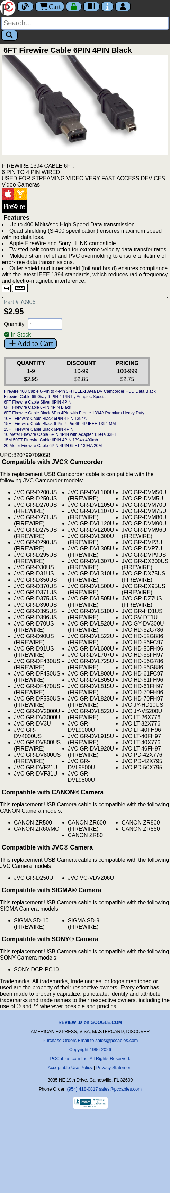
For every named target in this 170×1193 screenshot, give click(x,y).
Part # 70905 (20, 302)
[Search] (85, 23)
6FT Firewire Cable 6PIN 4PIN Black (37, 407)
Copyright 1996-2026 (90, 1049)
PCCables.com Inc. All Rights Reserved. (90, 1058)
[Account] (123, 6)
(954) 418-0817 (82, 1089)
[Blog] (25, 6)
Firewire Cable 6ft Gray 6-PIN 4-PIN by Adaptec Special (55, 396)
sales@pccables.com (120, 1089)
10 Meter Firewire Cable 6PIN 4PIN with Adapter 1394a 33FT (60, 434)
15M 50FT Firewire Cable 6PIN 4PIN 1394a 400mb (51, 440)
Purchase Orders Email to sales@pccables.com (90, 1040)
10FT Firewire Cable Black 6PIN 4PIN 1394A (45, 418)
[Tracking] (91, 6)
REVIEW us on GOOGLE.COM (90, 1022)
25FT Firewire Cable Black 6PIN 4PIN (38, 429)
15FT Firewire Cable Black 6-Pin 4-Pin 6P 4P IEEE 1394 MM (60, 423)
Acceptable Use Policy (70, 1067)
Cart (50, 6)
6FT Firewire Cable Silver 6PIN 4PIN (37, 402)
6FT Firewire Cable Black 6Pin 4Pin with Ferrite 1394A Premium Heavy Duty (74, 413)
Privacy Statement (114, 1067)
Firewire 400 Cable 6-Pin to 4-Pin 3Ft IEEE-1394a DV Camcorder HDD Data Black (80, 391)
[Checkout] (74, 6)
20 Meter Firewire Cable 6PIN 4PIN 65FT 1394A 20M (53, 445)
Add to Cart (30, 343)
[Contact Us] (107, 6)
